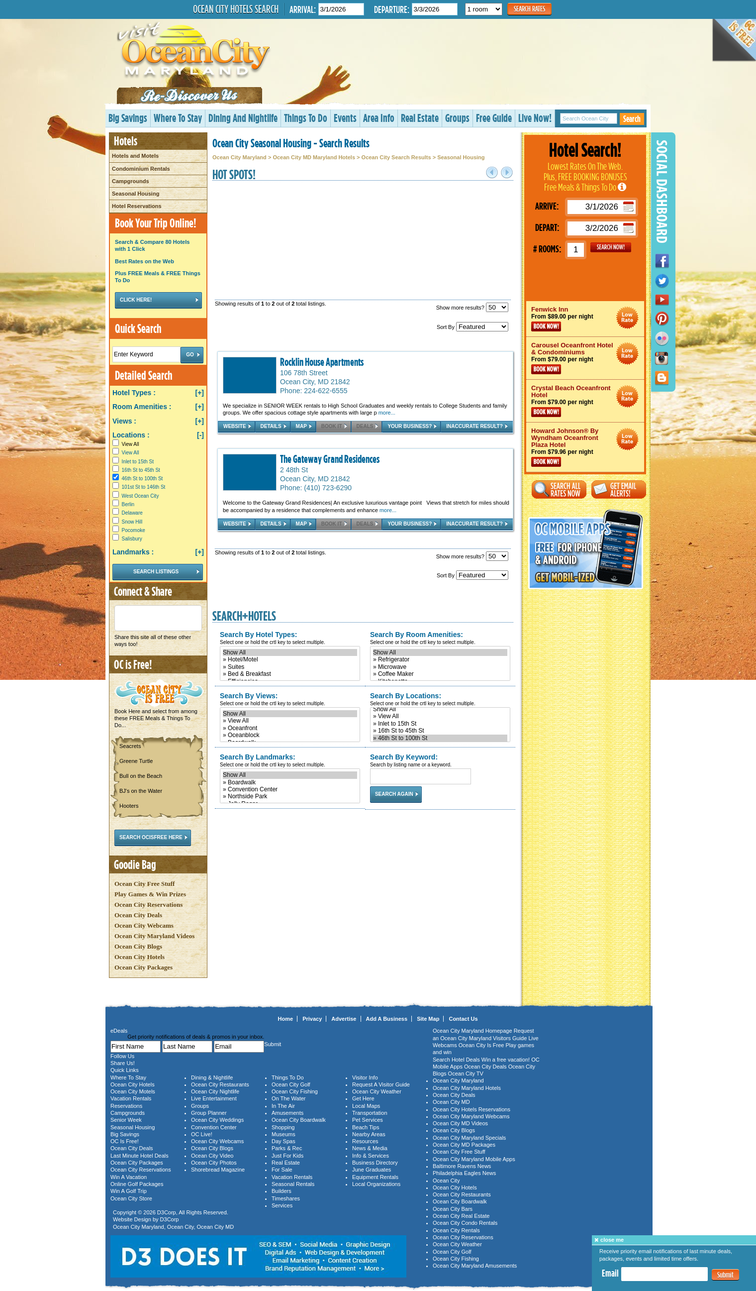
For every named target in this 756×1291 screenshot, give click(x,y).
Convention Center (214, 1127)
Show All (290, 652)
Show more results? (472, 308)
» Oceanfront (290, 728)
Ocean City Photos (214, 1163)
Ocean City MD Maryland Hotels (314, 157)
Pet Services (367, 1120)
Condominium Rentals (141, 169)
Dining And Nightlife (243, 117)
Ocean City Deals (138, 915)
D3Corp (166, 1212)
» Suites (290, 666)
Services (282, 1205)
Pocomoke (133, 530)
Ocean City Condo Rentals (465, 1223)
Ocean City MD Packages (464, 1145)
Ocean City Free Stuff (144, 883)
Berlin (128, 504)
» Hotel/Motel (290, 659)
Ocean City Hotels (139, 957)
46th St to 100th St (142, 478)
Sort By (472, 327)
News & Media (369, 1148)
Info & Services (370, 1156)
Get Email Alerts (618, 489)
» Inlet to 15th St (440, 723)
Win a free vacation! (505, 1060)
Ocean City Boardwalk (299, 1120)
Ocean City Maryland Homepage (472, 1031)
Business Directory (375, 1163)
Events (345, 117)
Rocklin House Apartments (322, 362)
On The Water (288, 1098)
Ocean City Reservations (148, 904)
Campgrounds (130, 181)
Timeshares (286, 1198)
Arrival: (302, 9)
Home (285, 1019)
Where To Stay (178, 117)
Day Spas (283, 1141)
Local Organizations (376, 1184)
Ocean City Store (131, 1198)
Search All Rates (559, 489)
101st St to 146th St (144, 487)
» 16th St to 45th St (440, 730)
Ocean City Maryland (239, 157)
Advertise (343, 1019)
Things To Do (305, 117)
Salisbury (132, 538)
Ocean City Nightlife (215, 1091)
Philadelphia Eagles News (464, 1173)
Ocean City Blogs (138, 946)
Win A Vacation (128, 1177)
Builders (281, 1191)
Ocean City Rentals (456, 1230)
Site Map (428, 1019)
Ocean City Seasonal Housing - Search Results (291, 142)
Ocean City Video (212, 1156)
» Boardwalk (290, 782)
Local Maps (366, 1106)
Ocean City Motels (132, 1091)
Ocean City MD (215, 1227)
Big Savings (127, 117)
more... (386, 413)
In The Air (283, 1106)
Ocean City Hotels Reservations (471, 1109)
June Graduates (371, 1170)
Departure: (391, 9)
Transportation (369, 1113)
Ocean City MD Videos (460, 1123)
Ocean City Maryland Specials (469, 1138)
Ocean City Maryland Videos (154, 936)
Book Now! (546, 326)
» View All (290, 720)
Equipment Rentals (375, 1177)
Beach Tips (365, 1127)
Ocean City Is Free (481, 1045)
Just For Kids (287, 1156)
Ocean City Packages (143, 967)
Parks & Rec (287, 1148)
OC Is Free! (124, 1141)
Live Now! (535, 117)
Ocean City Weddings (217, 1120)
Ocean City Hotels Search (236, 9)
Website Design (132, 1219)
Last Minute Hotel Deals (139, 1156)
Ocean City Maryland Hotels (467, 1088)
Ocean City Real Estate (461, 1216)
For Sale (282, 1170)
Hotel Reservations (137, 206)
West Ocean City (140, 496)
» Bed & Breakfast (290, 673)
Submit (725, 1275)
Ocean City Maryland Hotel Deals (627, 317)
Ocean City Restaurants (220, 1084)
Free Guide (494, 117)
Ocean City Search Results (396, 157)
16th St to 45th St (141, 470)
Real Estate (420, 117)
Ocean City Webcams (144, 925)
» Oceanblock (290, 735)
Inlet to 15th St (138, 461)
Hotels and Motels (135, 156)
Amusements (287, 1113)
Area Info (378, 117)
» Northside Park (290, 796)
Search (632, 118)
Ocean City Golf (291, 1084)
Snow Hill (132, 522)
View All (125, 444)
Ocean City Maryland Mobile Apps (474, 1159)
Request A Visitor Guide (381, 1084)
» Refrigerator (440, 659)
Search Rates (529, 8)
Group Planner (209, 1113)
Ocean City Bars (452, 1209)
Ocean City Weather (376, 1091)
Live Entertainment (214, 1098)
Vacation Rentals (130, 1098)
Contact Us (463, 1019)
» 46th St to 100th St (440, 738)
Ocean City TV (465, 1073)
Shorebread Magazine (218, 1170)
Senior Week (126, 1120)
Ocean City (180, 1227)
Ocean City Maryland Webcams (471, 1116)
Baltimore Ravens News (462, 1166)
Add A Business (387, 1019)
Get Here (363, 1098)
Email (610, 1273)
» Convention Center (290, 789)
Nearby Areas (368, 1134)
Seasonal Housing (135, 194)
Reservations (126, 1106)
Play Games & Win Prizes (150, 894)
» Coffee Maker (440, 673)
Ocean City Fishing (295, 1091)
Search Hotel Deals (456, 1060)
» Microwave (440, 666)
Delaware (132, 513)
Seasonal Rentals (293, 1184)
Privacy (312, 1019)
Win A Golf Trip (128, 1191)
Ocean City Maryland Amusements (475, 1266)
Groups (457, 117)
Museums (283, 1134)
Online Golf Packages (136, 1184)
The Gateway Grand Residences (329, 459)
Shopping (283, 1127)
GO (610, 247)
